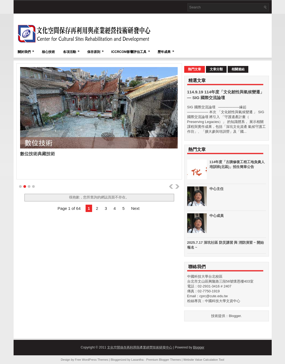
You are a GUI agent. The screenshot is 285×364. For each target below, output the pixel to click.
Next (135, 208)
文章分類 (216, 69)
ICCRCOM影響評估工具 (132, 49)
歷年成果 (168, 49)
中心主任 (216, 189)
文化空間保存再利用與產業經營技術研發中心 (139, 347)
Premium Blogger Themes (163, 359)
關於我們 (28, 49)
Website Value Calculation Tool (203, 359)
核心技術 (48, 52)
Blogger (235, 316)
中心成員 (216, 216)
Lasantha (137, 359)
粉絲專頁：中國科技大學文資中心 (213, 301)
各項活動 (73, 49)
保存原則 (97, 49)
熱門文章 (194, 69)
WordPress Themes (95, 359)
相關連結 (238, 69)
